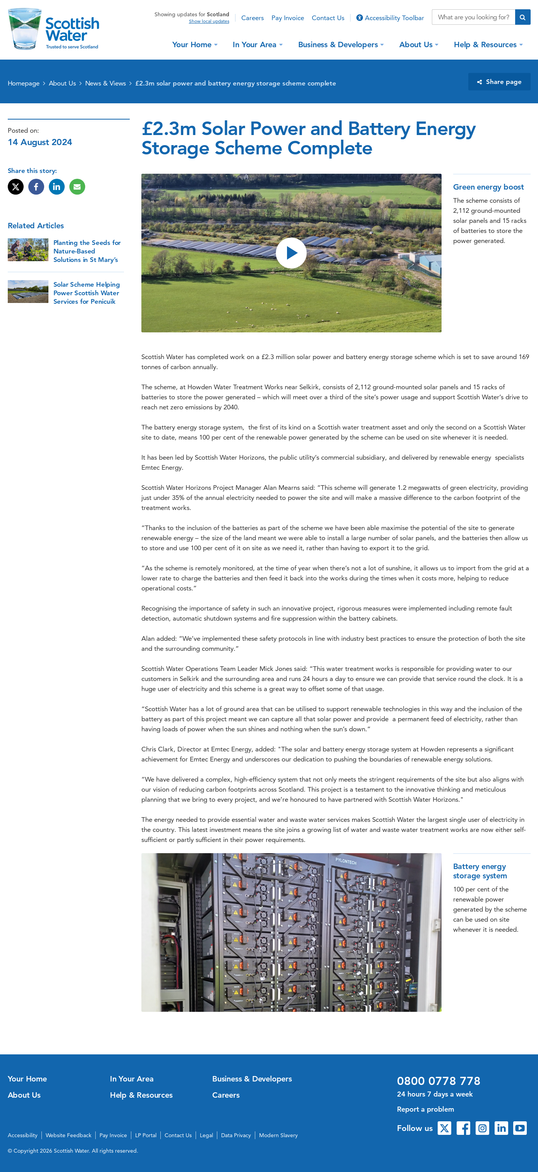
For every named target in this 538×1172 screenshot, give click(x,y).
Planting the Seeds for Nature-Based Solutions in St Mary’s (87, 251)
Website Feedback (68, 1135)
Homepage (24, 83)
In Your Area (255, 44)
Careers (252, 18)
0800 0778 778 (439, 1081)
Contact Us (328, 18)
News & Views (105, 83)
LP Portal (145, 1135)
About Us (417, 44)
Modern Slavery (278, 1135)
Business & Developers (339, 44)
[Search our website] (473, 17)
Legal (206, 1135)
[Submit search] (523, 17)
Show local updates (209, 21)
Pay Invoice (288, 18)
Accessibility (23, 1135)
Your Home (193, 44)
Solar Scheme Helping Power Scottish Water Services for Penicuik (86, 293)
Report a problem (425, 1109)
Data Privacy (236, 1135)
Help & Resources (486, 44)
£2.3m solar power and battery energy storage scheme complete (235, 83)
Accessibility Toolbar (390, 18)
